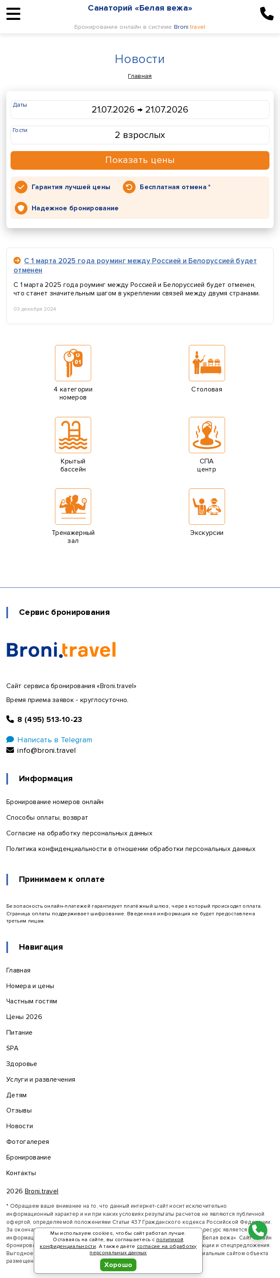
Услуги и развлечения (40, 1079)
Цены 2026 (24, 1017)
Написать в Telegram (49, 739)
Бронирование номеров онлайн (55, 802)
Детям (16, 1095)
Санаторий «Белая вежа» (140, 8)
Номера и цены (30, 986)
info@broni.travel (41, 750)
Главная (140, 76)
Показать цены (140, 160)
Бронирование (28, 1157)
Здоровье (22, 1064)
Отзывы (19, 1110)
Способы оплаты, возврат (47, 817)
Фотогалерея (27, 1142)
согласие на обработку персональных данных (143, 1249)
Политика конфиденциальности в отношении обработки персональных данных (131, 849)
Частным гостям (31, 1001)
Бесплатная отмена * (175, 187)
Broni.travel (42, 1191)
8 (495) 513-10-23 (44, 719)
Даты (20, 104)
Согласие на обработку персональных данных (79, 833)
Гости (20, 130)
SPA (12, 1048)
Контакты (21, 1173)
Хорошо (118, 1265)
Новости (19, 1126)
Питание (19, 1032)
